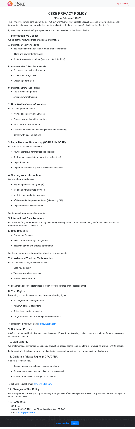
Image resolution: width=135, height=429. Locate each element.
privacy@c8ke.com (47, 324)
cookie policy (62, 423)
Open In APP (122, 4)
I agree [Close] (74, 423)
